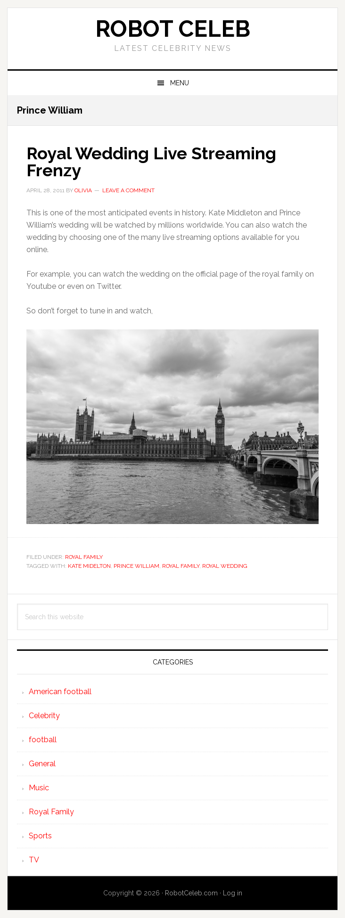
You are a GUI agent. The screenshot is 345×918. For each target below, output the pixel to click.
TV (34, 859)
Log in (232, 893)
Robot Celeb (172, 29)
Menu (179, 83)
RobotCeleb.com (191, 893)
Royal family (180, 566)
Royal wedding (224, 566)
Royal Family (84, 557)
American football (60, 691)
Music (39, 787)
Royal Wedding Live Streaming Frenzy (151, 161)
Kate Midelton (89, 566)
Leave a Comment (128, 190)
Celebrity (44, 715)
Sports (40, 835)
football (43, 739)
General (42, 763)
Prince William (136, 566)
